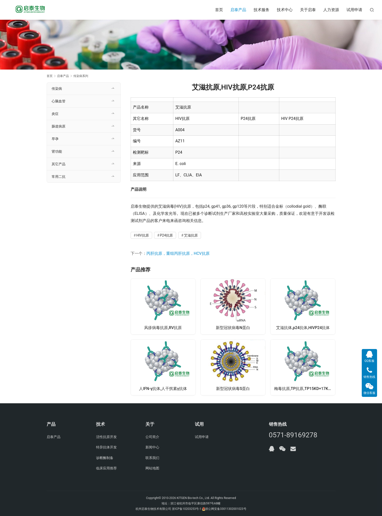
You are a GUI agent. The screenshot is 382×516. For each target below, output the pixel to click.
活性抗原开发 (106, 437)
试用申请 (354, 9)
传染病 (57, 89)
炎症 (55, 114)
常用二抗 (58, 177)
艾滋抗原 (191, 235)
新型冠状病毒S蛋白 (233, 388)
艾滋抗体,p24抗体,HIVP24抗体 (303, 327)
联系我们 (152, 458)
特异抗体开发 (106, 447)
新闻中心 (152, 447)
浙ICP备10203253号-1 (186, 509)
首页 (219, 9)
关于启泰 (308, 9)
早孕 (55, 139)
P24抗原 (166, 235)
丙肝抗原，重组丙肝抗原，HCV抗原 (178, 253)
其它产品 (58, 164)
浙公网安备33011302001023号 (225, 509)
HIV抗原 (142, 235)
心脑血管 (58, 101)
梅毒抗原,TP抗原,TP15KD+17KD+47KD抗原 (305, 388)
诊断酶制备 (104, 458)
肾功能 (57, 151)
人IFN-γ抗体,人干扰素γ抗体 (163, 388)
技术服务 (261, 9)
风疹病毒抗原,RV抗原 (163, 327)
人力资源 (331, 9)
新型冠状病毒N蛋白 (233, 327)
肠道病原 (58, 126)
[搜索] (372, 9)
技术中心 (285, 9)
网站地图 (152, 468)
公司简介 (152, 437)
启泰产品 (238, 9)
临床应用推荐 (106, 468)
